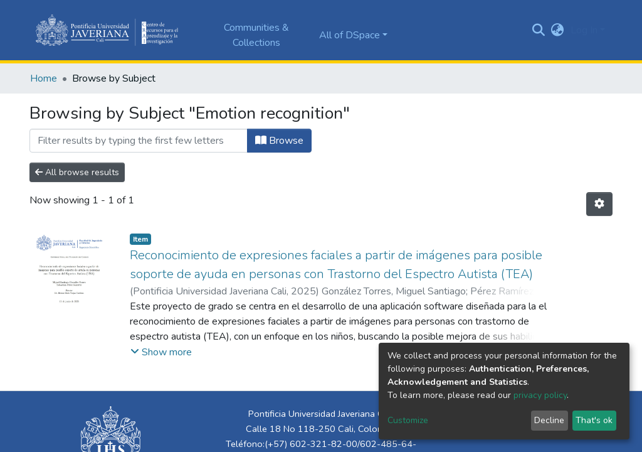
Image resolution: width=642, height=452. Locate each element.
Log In (584, 30)
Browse (279, 141)
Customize (407, 420)
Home (43, 78)
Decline (549, 420)
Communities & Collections (256, 35)
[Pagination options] (599, 204)
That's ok (594, 420)
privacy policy (540, 395)
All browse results (77, 172)
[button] (557, 30)
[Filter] (138, 141)
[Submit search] (538, 30)
